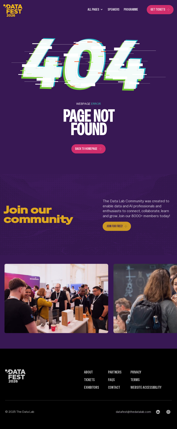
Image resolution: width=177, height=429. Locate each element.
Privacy (136, 379)
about (88, 379)
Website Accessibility (146, 394)
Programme (131, 9)
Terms (135, 386)
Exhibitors (91, 394)
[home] (12, 9)
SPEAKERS (113, 9)
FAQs (111, 386)
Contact (114, 394)
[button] (94, 9)
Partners (115, 379)
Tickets (89, 386)
